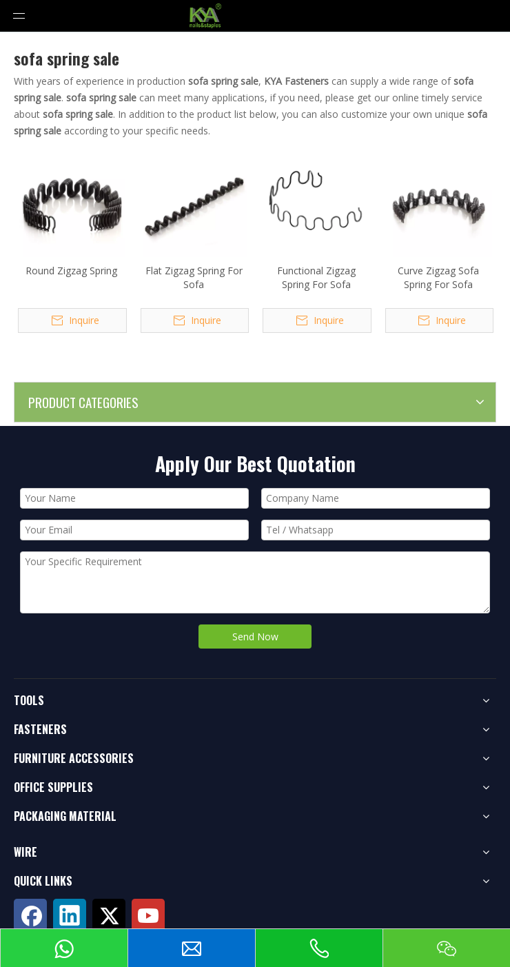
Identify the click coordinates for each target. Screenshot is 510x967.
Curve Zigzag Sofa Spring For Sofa (438, 277)
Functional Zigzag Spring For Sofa (316, 277)
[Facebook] (30, 915)
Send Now (255, 636)
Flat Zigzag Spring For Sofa (194, 277)
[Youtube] (148, 915)
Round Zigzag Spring (71, 270)
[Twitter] (108, 915)
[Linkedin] (69, 915)
